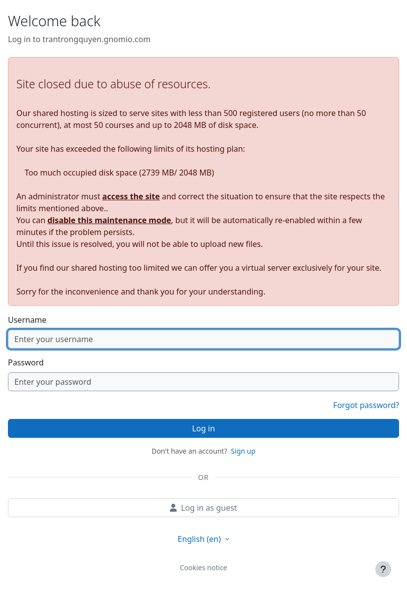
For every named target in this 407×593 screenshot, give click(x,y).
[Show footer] (383, 569)
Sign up (243, 451)
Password (26, 362)
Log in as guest (203, 507)
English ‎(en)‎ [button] (200, 539)
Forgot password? (366, 405)
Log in (203, 428)
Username (27, 319)
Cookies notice (203, 567)
